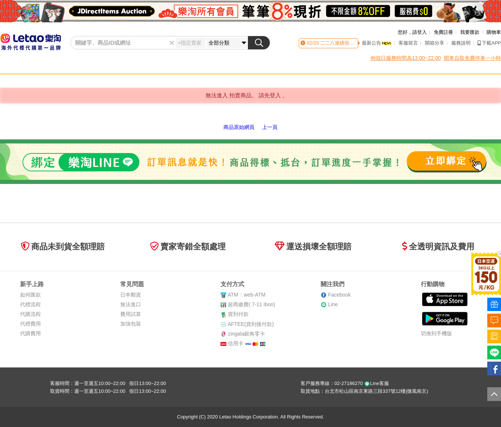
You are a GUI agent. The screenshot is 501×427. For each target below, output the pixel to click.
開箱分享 (434, 43)
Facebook (339, 295)
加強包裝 (130, 324)
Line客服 (376, 383)
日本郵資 (130, 295)
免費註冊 (443, 32)
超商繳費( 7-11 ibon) (251, 304)
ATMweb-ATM (246, 295)
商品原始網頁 (239, 127)
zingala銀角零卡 (246, 334)
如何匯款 (30, 295)
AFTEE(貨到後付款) (250, 324)
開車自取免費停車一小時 (472, 58)
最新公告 (377, 43)
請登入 (419, 32)
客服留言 (408, 43)
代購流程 (30, 314)
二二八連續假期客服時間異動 (351, 43)
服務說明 (461, 43)
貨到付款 (238, 314)
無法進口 (130, 304)
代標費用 (30, 324)
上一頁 (270, 127)
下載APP (489, 43)
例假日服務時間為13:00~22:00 (405, 58)
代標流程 (30, 304)
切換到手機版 (436, 333)
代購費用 (30, 333)
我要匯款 (469, 32)
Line (333, 304)
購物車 (494, 32)
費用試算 (130, 314)
